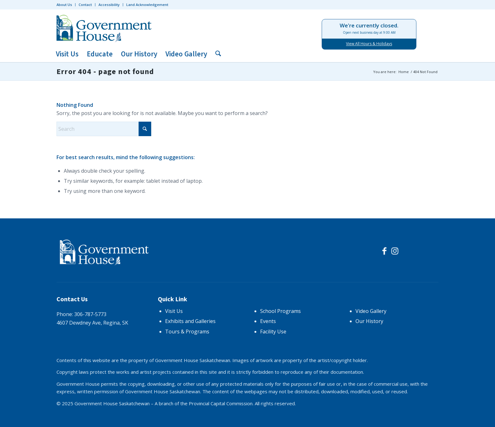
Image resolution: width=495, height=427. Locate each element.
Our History (369, 321)
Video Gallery (370, 311)
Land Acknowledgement (147, 4)
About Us (64, 4)
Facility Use (273, 331)
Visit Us (174, 311)
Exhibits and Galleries (190, 321)
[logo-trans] (105, 27)
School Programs (280, 311)
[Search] (216, 54)
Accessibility (109, 4)
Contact (85, 4)
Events (268, 321)
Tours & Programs (187, 331)
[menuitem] (66, 4)
